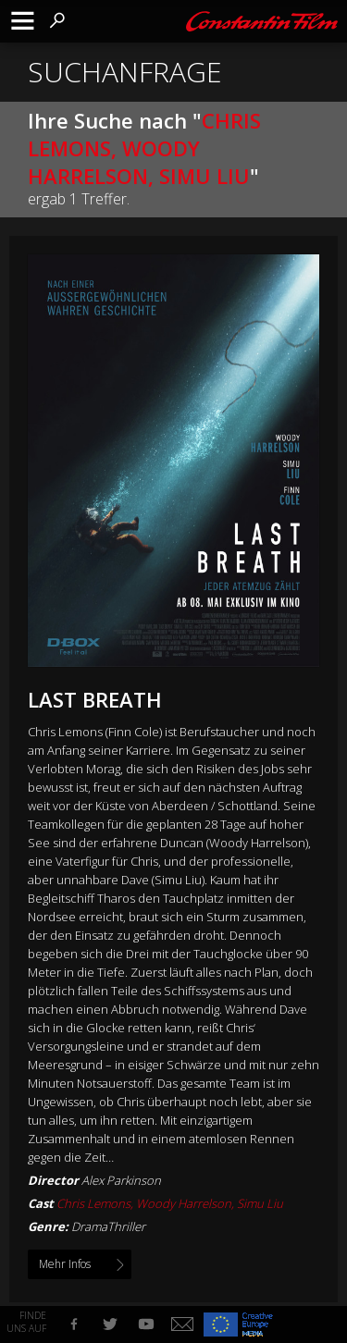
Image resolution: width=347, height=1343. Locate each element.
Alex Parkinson (121, 1180)
